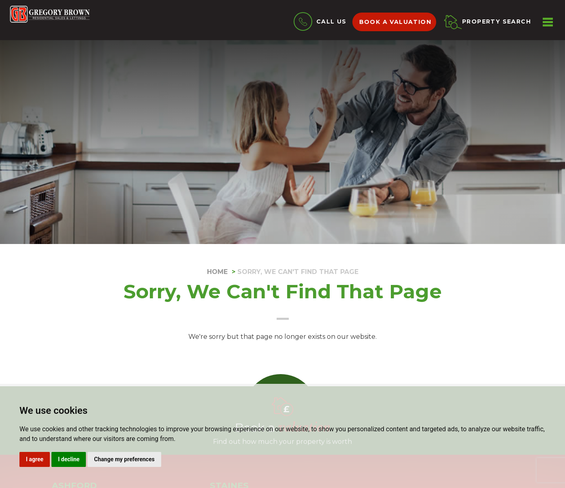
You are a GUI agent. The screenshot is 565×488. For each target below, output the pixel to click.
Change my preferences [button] (124, 459)
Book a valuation (395, 22)
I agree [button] (34, 459)
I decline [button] (68, 459)
